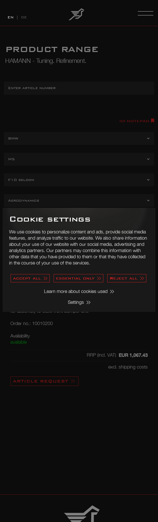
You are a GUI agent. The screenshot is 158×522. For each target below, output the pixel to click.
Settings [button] (76, 302)
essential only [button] (75, 278)
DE (24, 17)
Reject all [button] (124, 278)
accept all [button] (27, 278)
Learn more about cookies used (75, 291)
